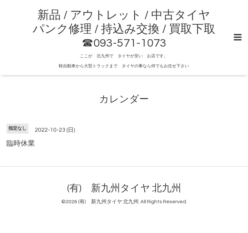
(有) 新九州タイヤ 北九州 (124, 188)
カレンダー (124, 99)
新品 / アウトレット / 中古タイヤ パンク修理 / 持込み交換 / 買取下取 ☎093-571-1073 (124, 29)
